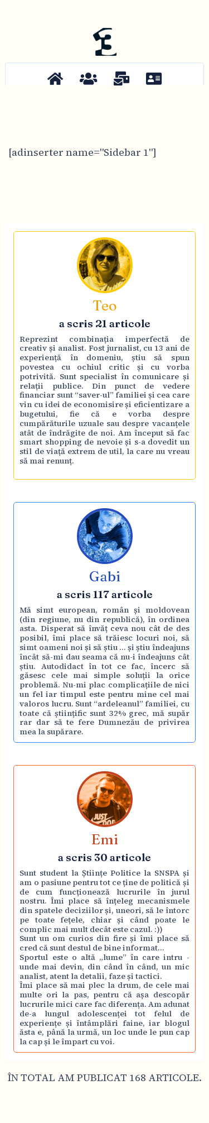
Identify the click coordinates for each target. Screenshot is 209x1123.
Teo (105, 305)
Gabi (104, 576)
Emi (104, 839)
